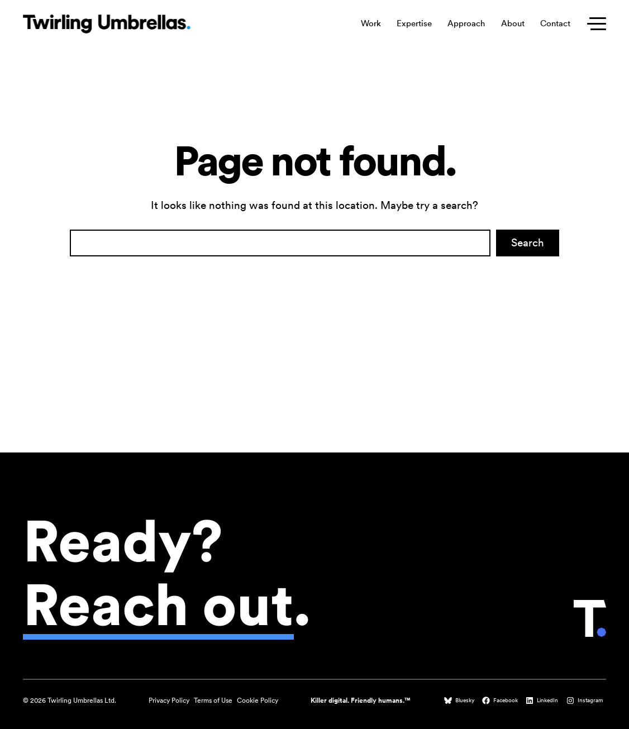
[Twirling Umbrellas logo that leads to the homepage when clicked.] (106, 24)
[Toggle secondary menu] (594, 24)
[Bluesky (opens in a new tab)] (460, 700)
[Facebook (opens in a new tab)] (501, 700)
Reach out (158, 604)
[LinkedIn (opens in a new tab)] (543, 700)
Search (527, 242)
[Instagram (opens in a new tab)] (586, 700)
